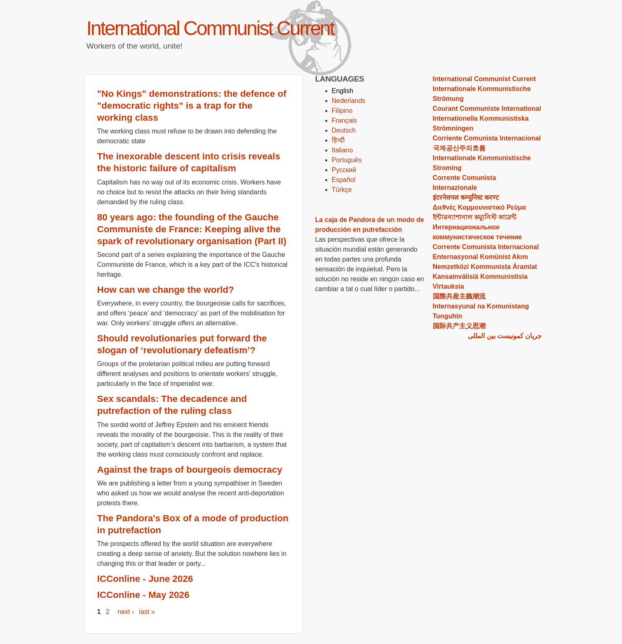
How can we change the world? (165, 290)
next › (125, 611)
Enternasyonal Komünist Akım (480, 256)
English (342, 90)
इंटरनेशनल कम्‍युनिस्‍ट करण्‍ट (466, 197)
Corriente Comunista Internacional (487, 138)
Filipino (342, 110)
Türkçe (342, 189)
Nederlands (349, 100)
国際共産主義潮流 (459, 296)
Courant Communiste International (487, 108)
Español (344, 179)
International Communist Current (210, 28)
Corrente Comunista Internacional (486, 246)
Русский (344, 169)
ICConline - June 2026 (145, 579)
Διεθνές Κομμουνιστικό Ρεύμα (479, 207)
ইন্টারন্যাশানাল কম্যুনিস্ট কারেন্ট (475, 217)
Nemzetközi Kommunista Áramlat (485, 266)
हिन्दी (338, 140)
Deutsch (344, 130)
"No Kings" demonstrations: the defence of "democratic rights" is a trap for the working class (191, 106)
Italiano (342, 150)
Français (344, 120)
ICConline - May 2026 (143, 595)
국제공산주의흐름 (459, 148)
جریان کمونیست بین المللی (505, 335)
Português (347, 159)
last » (147, 611)
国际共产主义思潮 (459, 325)
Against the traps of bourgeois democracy (189, 469)
